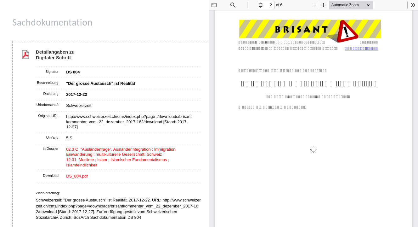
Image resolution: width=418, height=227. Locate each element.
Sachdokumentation (52, 22)
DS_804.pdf (77, 176)
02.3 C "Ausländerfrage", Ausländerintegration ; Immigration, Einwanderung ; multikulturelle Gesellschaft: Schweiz (121, 152)
